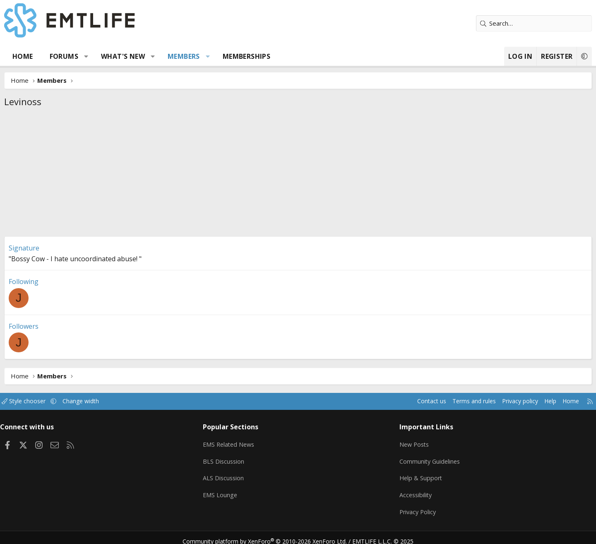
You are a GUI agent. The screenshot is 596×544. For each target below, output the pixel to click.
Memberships (277, 56)
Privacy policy (478, 401)
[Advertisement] (298, 174)
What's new (154, 56)
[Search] (503, 23)
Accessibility (405, 490)
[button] (117, 56)
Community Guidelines (419, 458)
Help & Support (410, 474)
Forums (95, 56)
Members (215, 56)
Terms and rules (429, 401)
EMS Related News (243, 442)
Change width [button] (122, 401)
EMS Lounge (233, 490)
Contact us (384, 401)
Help (510, 401)
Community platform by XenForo (270, 534)
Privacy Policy (407, 507)
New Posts (404, 442)
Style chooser (63, 401)
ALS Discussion (237, 474)
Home (53, 56)
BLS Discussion (237, 458)
